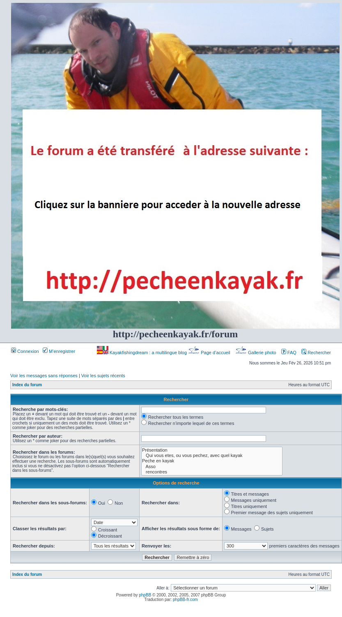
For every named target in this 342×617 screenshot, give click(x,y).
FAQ (288, 352)
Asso (212, 466)
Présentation (212, 450)
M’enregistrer (59, 351)
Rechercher (316, 352)
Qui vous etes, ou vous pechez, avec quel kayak (212, 455)
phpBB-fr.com (185, 599)
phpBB (145, 595)
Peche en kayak (212, 461)
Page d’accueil (210, 352)
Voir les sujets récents (103, 375)
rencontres (212, 472)
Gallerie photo (256, 352)
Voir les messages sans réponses (44, 375)
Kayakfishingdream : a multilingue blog (142, 352)
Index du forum (27, 385)
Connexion (25, 351)
